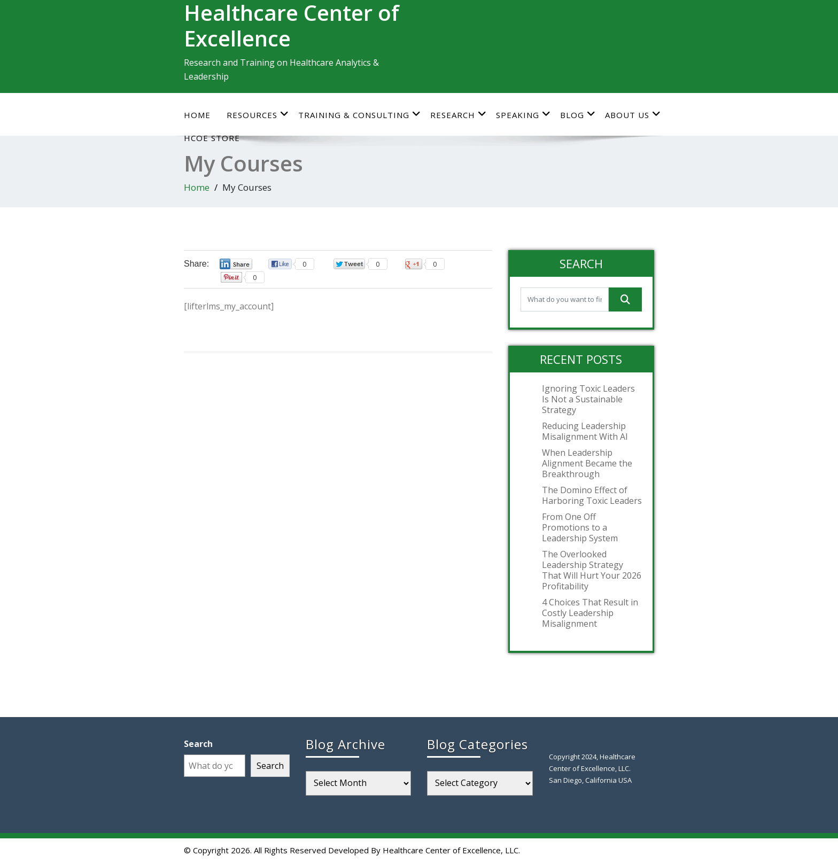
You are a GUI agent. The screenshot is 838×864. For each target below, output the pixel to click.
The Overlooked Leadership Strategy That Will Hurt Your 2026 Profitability (591, 570)
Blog (578, 114)
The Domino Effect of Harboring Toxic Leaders (592, 495)
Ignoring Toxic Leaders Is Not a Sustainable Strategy (588, 399)
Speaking (523, 114)
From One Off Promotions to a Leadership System (580, 527)
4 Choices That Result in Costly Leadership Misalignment (590, 613)
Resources (258, 114)
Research (458, 114)
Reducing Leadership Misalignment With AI (585, 431)
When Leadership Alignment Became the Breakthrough (587, 463)
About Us (633, 114)
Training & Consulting (359, 114)
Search (198, 744)
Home (197, 115)
